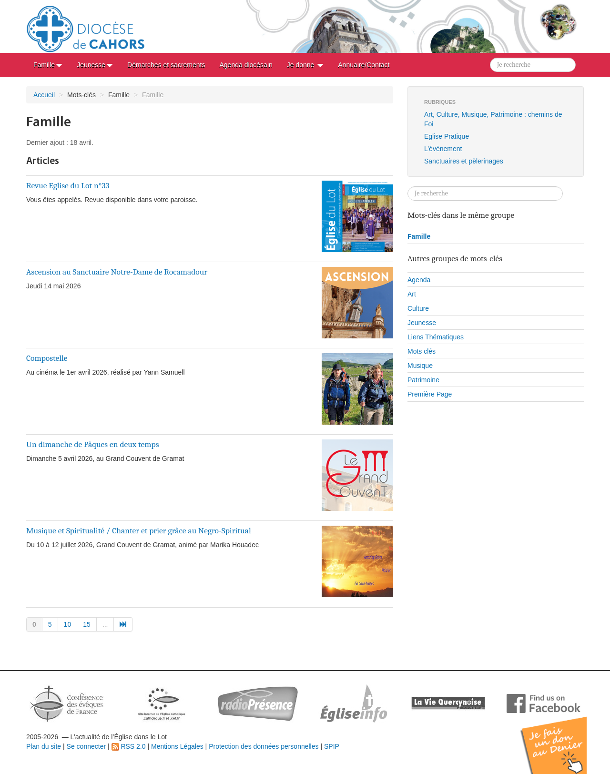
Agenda (418, 280)
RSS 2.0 (129, 746)
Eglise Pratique (446, 136)
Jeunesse (421, 322)
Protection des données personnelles (263, 746)
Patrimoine (423, 380)
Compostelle (47, 358)
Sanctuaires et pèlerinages (463, 161)
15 (87, 624)
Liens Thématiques (435, 337)
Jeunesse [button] (95, 65)
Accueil (44, 95)
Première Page (429, 394)
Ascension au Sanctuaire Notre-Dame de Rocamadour (116, 271)
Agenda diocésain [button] (245, 65)
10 (67, 624)
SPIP (331, 746)
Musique (420, 365)
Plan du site (43, 746)
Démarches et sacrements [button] (166, 65)
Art (411, 294)
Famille (418, 236)
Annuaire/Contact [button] (363, 65)
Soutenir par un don (562, 738)
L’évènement (443, 149)
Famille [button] (47, 65)
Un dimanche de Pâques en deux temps (92, 444)
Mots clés (421, 351)
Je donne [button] (305, 65)
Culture (418, 308)
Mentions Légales (177, 746)
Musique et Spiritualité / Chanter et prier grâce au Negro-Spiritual (138, 530)
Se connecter (86, 746)
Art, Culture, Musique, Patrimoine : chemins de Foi (493, 119)
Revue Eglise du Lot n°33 (67, 185)
